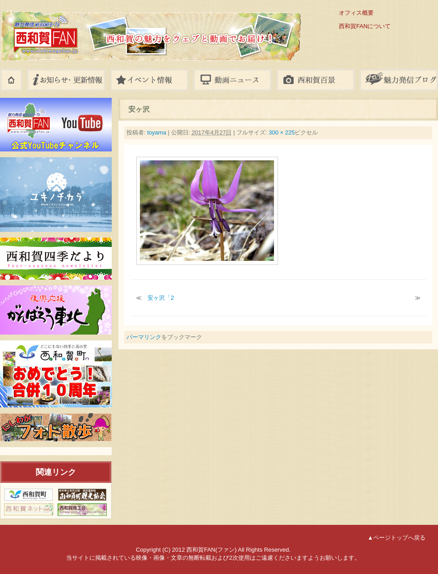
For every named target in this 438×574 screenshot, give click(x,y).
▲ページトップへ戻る (396, 537)
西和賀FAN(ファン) (111, 28)
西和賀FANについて (365, 26)
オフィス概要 (356, 12)
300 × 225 (282, 132)
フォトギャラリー (315, 80)
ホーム (11, 80)
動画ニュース (232, 80)
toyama (156, 132)
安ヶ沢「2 (160, 297)
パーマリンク (143, 337)
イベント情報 (149, 80)
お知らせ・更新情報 (66, 80)
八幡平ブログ (398, 80)
